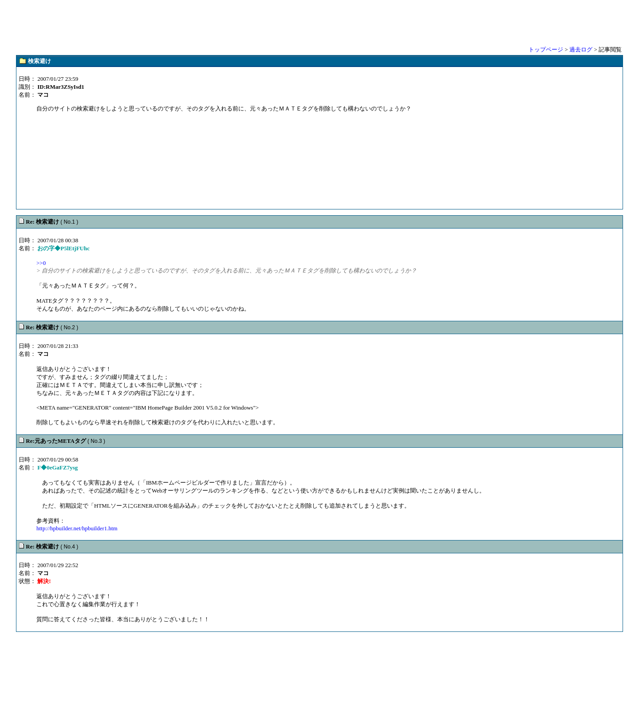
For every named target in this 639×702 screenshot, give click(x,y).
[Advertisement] (319, 22)
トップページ (546, 49)
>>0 (41, 263)
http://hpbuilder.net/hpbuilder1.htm (77, 528)
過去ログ (580, 49)
